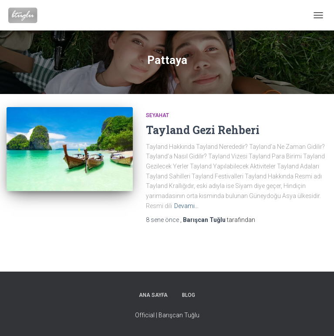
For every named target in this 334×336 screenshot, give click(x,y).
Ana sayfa (153, 295)
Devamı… (186, 205)
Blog (188, 295)
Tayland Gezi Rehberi (203, 130)
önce (163, 219)
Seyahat (157, 115)
